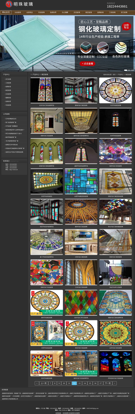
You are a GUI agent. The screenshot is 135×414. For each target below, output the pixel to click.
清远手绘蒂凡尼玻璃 (115, 287)
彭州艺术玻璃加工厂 (27, 396)
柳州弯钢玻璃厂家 (11, 137)
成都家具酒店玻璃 (7, 393)
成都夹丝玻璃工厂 (53, 396)
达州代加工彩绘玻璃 (115, 348)
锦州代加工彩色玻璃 (115, 166)
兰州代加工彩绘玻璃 (81, 287)
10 (64, 383)
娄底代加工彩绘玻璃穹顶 (46, 166)
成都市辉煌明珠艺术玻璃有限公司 (58, 393)
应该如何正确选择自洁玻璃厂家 (15, 148)
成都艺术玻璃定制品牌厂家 (121, 393)
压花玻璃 (77, 12)
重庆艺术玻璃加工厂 (110, 396)
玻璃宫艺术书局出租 (12, 144)
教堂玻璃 (89, 12)
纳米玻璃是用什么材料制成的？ (15, 130)
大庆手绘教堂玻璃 (115, 105)
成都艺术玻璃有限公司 (76, 393)
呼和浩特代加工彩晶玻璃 (115, 378)
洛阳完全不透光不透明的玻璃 (14, 152)
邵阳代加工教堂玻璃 (115, 257)
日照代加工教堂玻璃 (81, 257)
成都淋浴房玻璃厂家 (96, 396)
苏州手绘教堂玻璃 (46, 378)
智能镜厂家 (17, 393)
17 (101, 383)
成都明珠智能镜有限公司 (81, 396)
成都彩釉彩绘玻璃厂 (40, 396)
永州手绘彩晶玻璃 (115, 135)
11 (69, 383)
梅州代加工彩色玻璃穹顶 (81, 378)
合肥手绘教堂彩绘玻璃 (81, 196)
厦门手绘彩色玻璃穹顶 (46, 257)
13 (79, 383)
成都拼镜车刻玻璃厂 (28, 393)
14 (85, 383)
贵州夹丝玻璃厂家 (41, 393)
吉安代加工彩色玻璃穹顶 (46, 105)
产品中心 (36, 74)
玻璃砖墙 (100, 12)
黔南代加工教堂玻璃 (81, 105)
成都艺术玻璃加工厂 (66, 396)
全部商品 (29, 12)
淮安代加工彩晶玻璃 (81, 348)
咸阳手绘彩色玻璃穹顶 (81, 166)
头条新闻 (18, 12)
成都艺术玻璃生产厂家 (105, 393)
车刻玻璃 (41, 12)
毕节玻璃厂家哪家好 (12, 126)
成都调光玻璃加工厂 (90, 393)
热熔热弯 (53, 12)
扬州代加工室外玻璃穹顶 (81, 135)
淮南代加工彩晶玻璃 (47, 135)
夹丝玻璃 (65, 413)
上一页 (44, 383)
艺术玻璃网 (16, 396)
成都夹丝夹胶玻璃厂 (123, 396)
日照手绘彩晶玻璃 (46, 348)
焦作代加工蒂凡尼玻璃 (81, 317)
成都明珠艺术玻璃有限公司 (10, 399)
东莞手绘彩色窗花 (46, 196)
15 (90, 383)
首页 (114, 74)
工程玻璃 (112, 12)
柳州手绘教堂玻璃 (46, 317)
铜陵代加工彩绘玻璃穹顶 (115, 317)
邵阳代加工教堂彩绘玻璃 (115, 196)
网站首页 (6, 12)
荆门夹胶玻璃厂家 (11, 122)
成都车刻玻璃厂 (6, 396)
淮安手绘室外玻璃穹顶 (46, 226)
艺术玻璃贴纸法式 (11, 119)
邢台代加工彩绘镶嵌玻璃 (115, 226)
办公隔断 (65, 12)
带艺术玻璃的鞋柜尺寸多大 (14, 133)
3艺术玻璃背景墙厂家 (12, 141)
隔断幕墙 (8, 98)
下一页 (108, 383)
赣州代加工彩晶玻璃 (81, 226)
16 (95, 383)
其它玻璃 (124, 12)
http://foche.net (63, 410)
